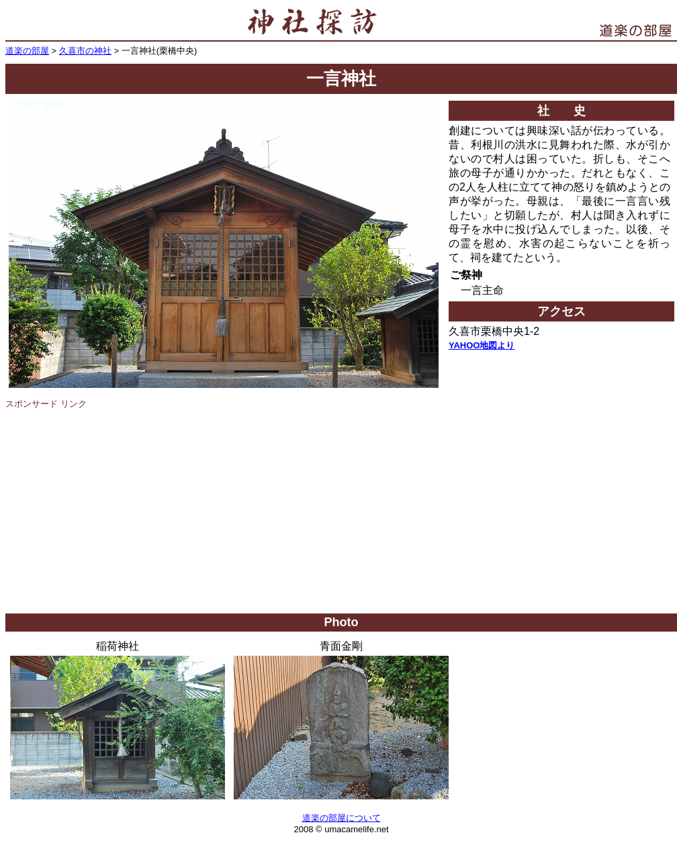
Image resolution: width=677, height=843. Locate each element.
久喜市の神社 (85, 51)
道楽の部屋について (341, 818)
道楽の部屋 (27, 51)
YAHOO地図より (481, 345)
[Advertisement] (341, 513)
